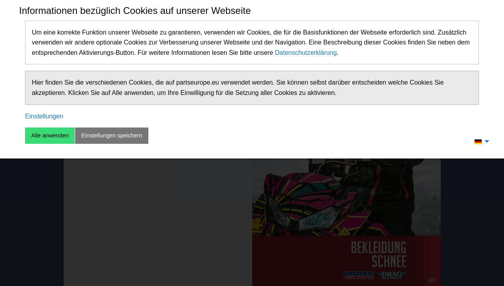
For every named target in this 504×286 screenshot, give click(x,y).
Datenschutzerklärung (306, 52)
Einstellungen (44, 116)
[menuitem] (479, 141)
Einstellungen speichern (112, 135)
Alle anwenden (49, 135)
